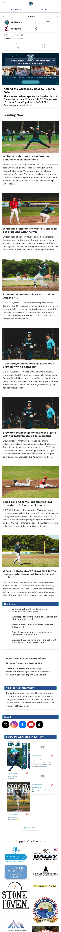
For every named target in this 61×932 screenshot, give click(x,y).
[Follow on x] (5, 724)
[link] (17, 45)
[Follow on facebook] (22, 724)
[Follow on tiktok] (39, 724)
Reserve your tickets (15, 105)
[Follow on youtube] (31, 724)
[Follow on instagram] (14, 724)
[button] (4, 16)
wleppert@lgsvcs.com (18, 705)
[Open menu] (4, 4)
